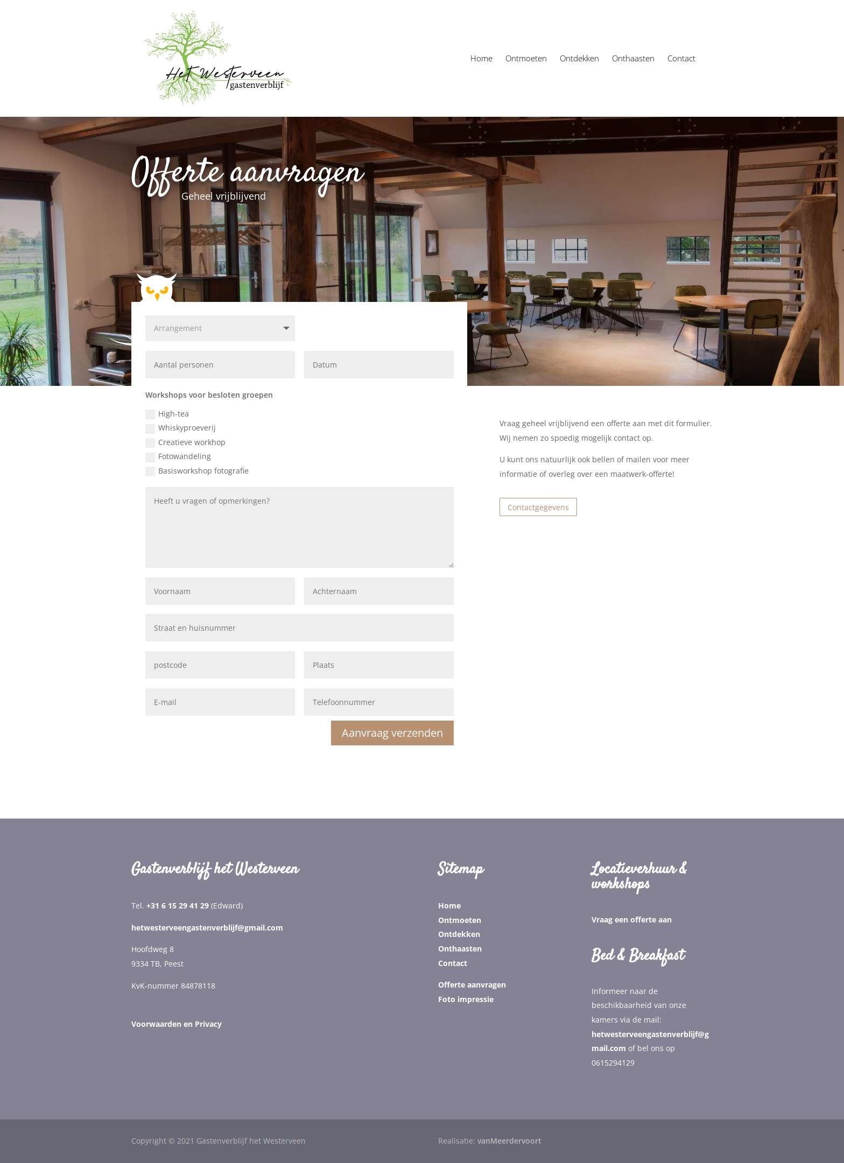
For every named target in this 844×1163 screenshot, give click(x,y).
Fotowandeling (178, 456)
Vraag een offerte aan (632, 919)
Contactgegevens (538, 507)
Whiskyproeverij (180, 427)
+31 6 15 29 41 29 (177, 905)
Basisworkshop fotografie (197, 471)
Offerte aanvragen (472, 984)
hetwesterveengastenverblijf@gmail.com (207, 927)
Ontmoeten (459, 920)
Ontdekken (459, 934)
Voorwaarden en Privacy (176, 1024)
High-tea (167, 413)
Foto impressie (466, 999)
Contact (452, 963)
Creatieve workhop (185, 442)
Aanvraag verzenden (392, 732)
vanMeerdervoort (509, 1141)
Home (449, 905)
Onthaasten (460, 948)
